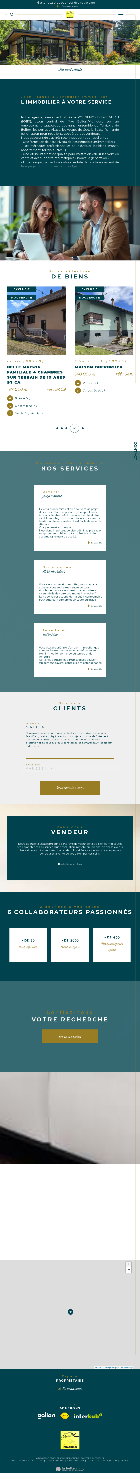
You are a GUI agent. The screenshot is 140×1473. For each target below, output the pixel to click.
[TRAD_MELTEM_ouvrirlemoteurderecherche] (11, 15)
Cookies (124, 1450)
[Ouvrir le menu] (121, 14)
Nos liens (80, 1450)
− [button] (128, 1259)
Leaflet (98, 1356)
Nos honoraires (20, 1450)
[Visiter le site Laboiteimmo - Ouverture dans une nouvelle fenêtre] (70, 1462)
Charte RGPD (93, 1450)
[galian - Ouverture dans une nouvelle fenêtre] (46, 1405)
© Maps (109, 1356)
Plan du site (37, 1450)
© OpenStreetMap (124, 1356)
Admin (70, 1450)
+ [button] (128, 1254)
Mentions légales (55, 1450)
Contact (135, 451)
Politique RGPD (110, 1450)
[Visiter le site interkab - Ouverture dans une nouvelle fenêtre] (88, 1405)
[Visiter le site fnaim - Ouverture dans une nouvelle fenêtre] (64, 1405)
